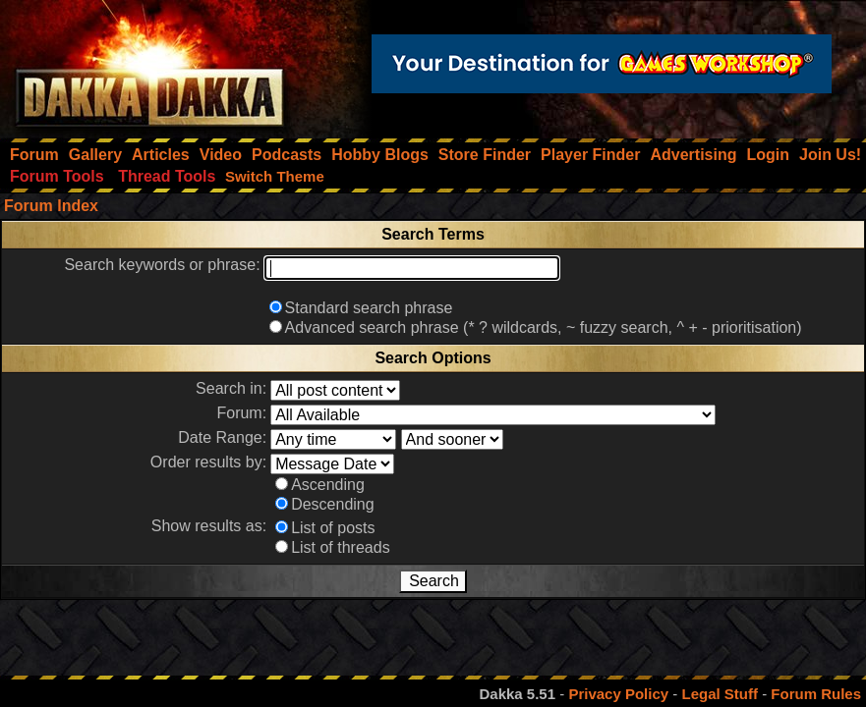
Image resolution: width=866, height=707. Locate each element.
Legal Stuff (719, 693)
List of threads (340, 547)
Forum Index (51, 205)
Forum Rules (816, 693)
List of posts (333, 527)
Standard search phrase (369, 307)
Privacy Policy (618, 693)
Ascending (328, 484)
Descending (333, 504)
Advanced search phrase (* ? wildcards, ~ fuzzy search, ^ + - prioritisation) (543, 327)
